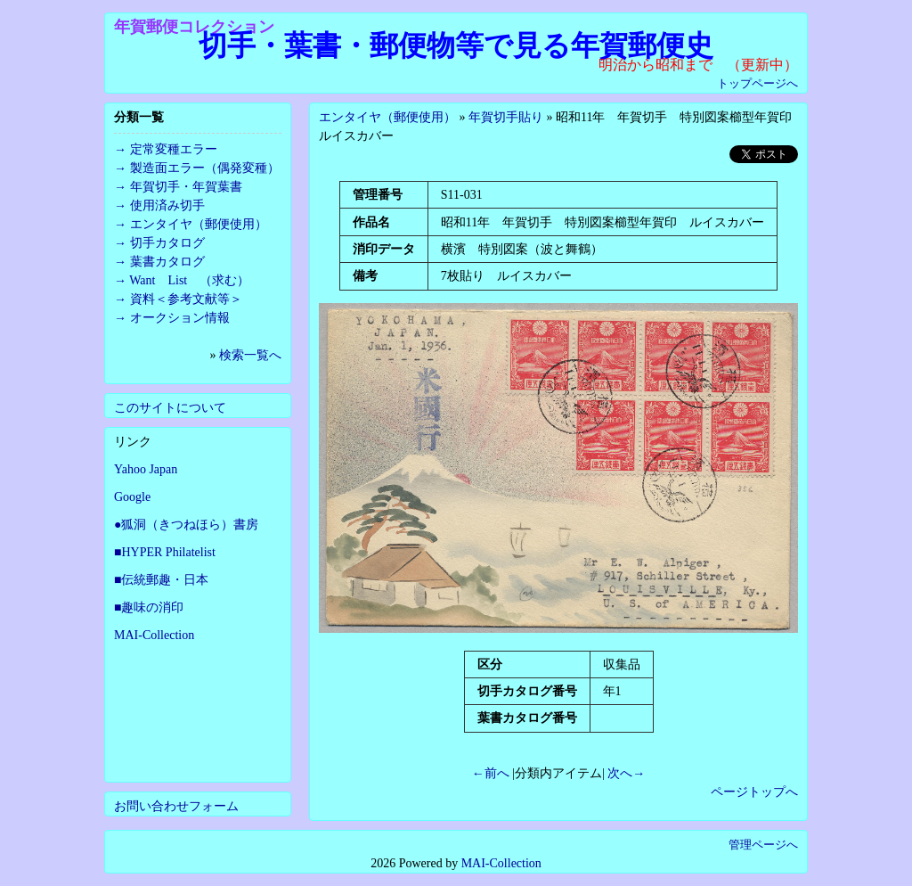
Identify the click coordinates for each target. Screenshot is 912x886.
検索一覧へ (250, 355)
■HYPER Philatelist (165, 552)
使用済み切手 (167, 205)
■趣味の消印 (148, 607)
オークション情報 (180, 317)
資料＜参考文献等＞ (186, 299)
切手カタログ (167, 243)
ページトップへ (754, 792)
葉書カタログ (167, 261)
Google (132, 497)
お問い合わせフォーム (176, 806)
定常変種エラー (173, 149)
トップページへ (757, 83)
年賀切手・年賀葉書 (186, 186)
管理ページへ (763, 844)
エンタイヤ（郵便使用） (387, 117)
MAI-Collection (154, 635)
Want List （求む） (189, 280)
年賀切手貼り (505, 117)
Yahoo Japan (145, 469)
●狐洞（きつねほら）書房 (186, 524)
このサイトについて (170, 407)
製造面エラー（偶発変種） (205, 168)
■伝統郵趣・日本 (161, 580)
